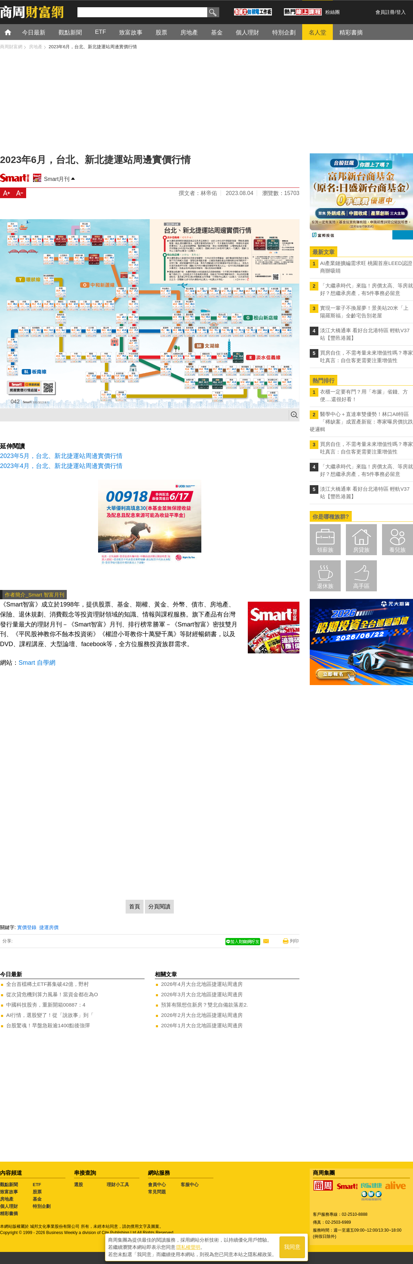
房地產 (6, 1199)
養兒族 (397, 550)
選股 (78, 1184)
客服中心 (190, 1184)
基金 (37, 1199)
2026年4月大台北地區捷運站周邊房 (202, 984)
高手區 (361, 586)
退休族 (325, 586)
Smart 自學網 (37, 662)
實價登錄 (26, 927)
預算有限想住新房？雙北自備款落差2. (204, 1005)
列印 (294, 941)
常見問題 (157, 1191)
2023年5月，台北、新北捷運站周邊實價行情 (61, 455)
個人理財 (9, 1206)
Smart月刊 (57, 179)
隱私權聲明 (188, 1247)
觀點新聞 (9, 1184)
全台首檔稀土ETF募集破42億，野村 (47, 984)
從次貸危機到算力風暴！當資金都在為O (52, 994)
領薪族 (325, 550)
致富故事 (9, 1191)
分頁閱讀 (159, 906)
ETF (37, 1184)
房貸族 (361, 550)
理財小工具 (118, 1184)
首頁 (14, 32)
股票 (37, 1191)
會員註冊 (385, 12)
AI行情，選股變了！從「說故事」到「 (50, 1015)
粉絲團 (332, 12)
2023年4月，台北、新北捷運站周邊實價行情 (61, 465)
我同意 (292, 1247)
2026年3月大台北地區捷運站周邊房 (202, 994)
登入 (401, 12)
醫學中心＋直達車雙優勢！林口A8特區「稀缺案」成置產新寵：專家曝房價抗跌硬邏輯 (361, 421)
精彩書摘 (9, 1213)
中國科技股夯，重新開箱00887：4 (45, 1005)
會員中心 (157, 1184)
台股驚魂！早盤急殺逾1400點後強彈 (48, 1025)
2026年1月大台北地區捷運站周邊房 (202, 1025)
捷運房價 (49, 927)
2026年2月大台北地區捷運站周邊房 (202, 1015)
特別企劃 (42, 1206)
